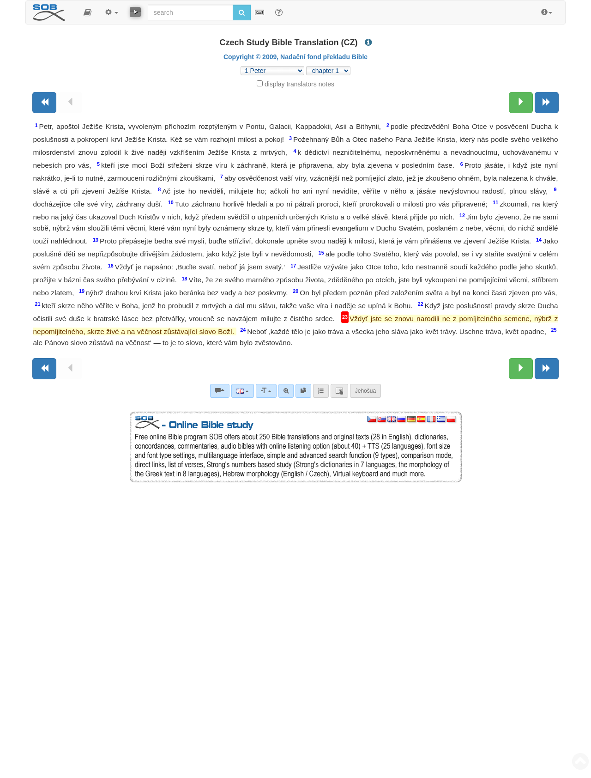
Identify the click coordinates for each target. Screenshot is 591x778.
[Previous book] (44, 102)
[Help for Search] (279, 12)
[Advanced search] (286, 391)
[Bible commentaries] (219, 391)
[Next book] (547, 102)
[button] (87, 12)
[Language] (242, 391)
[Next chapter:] (521, 102)
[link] (303, 391)
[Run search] (242, 12)
